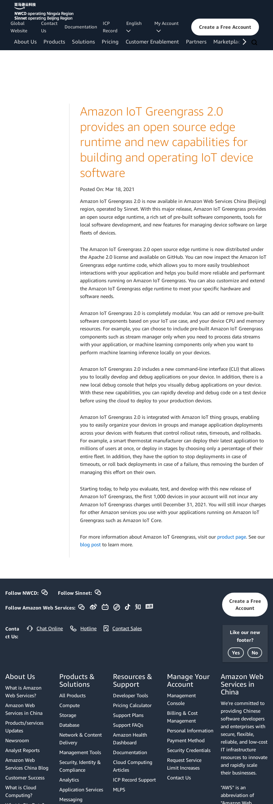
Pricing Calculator (132, 705)
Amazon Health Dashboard (130, 738)
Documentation (81, 26)
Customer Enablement (152, 41)
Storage (67, 715)
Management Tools (80, 752)
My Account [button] (166, 26)
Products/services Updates (24, 726)
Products (54, 41)
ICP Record (110, 26)
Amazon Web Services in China (23, 709)
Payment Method (186, 740)
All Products (72, 695)
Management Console (181, 699)
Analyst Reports (22, 750)
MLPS (119, 789)
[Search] (255, 42)
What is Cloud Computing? (20, 791)
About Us (25, 41)
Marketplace (228, 41)
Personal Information (190, 730)
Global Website (19, 26)
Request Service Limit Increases (184, 764)
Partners (196, 41)
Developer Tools (130, 695)
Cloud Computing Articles (132, 766)
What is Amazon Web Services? (23, 691)
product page (231, 537)
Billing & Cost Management (182, 717)
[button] (225, 27)
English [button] (135, 26)
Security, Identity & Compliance (80, 766)
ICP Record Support (134, 780)
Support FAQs (128, 725)
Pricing (110, 41)
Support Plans (128, 715)
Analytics (69, 780)
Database (69, 725)
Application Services (81, 789)
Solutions (83, 41)
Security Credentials (189, 750)
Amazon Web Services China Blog (26, 764)
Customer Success (25, 777)
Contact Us (49, 26)
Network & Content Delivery (80, 738)
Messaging (70, 799)
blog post (90, 544)
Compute (69, 705)
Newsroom (17, 740)
